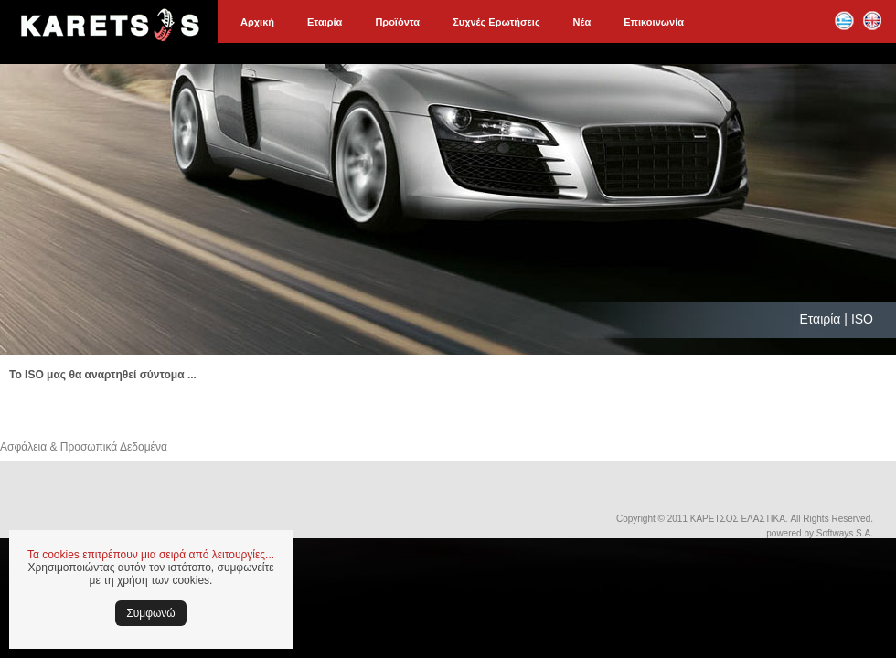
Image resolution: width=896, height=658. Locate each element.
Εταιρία (324, 21)
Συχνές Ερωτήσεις (496, 21)
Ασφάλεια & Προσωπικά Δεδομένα (83, 446)
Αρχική (257, 21)
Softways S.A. (844, 533)
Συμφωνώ (150, 613)
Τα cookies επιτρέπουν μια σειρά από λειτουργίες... (150, 554)
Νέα (582, 21)
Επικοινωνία (654, 21)
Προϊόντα (397, 21)
